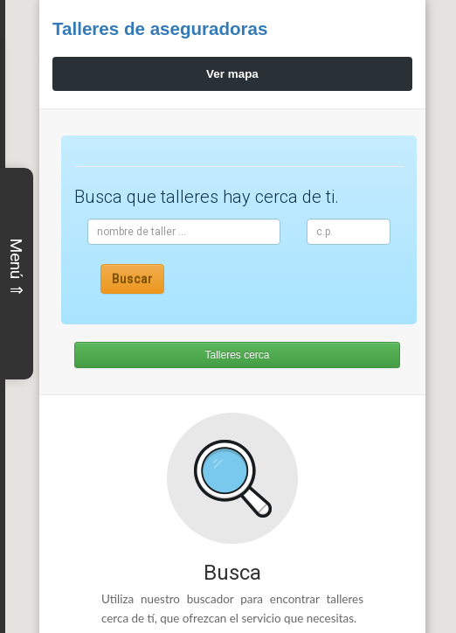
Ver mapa (228, 73)
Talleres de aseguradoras (172, 28)
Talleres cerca (233, 355)
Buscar (132, 279)
